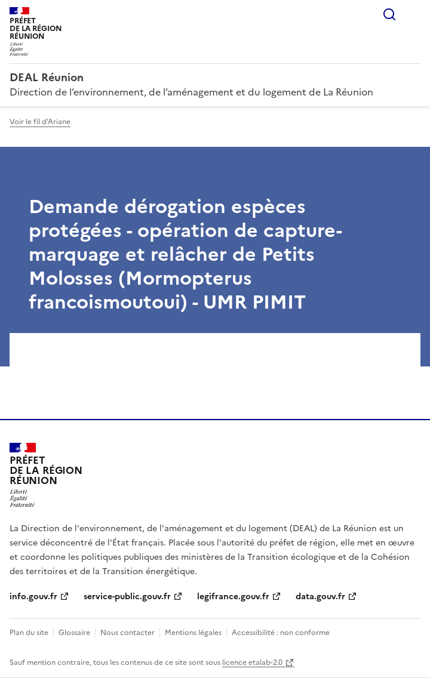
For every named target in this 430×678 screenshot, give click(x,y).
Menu (413, 14)
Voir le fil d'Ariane (40, 121)
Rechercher (389, 14)
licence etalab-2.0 (252, 662)
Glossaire (74, 632)
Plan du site (29, 632)
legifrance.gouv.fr (233, 596)
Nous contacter (127, 632)
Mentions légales (193, 632)
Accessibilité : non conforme (281, 632)
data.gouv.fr (320, 596)
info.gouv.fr (33, 596)
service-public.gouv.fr (127, 596)
